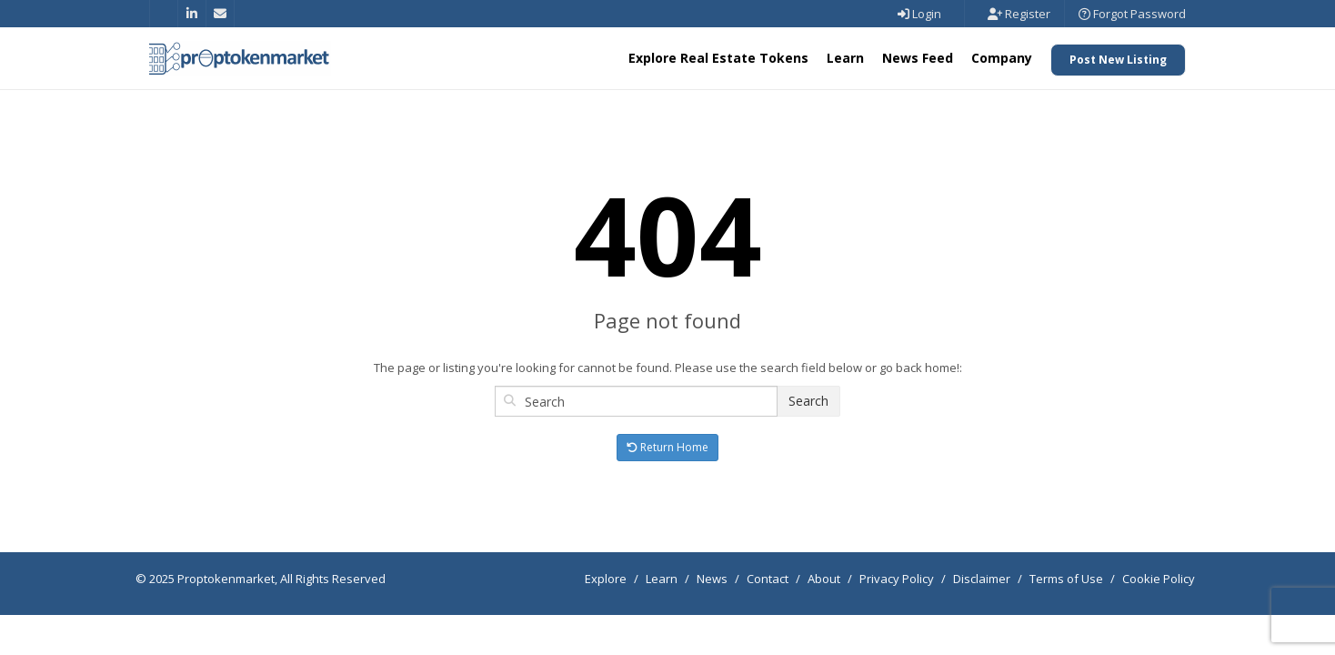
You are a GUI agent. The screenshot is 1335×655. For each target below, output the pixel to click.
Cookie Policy (1158, 578)
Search (808, 400)
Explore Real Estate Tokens (718, 57)
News (712, 578)
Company (1001, 57)
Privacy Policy (896, 578)
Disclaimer (981, 578)
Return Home (667, 447)
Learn (845, 57)
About (824, 578)
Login (919, 13)
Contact (767, 578)
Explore (606, 578)
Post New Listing (1118, 59)
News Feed (917, 57)
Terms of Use (1066, 578)
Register (1019, 13)
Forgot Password (1132, 13)
